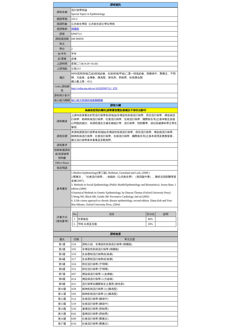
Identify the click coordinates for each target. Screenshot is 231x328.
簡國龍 (75, 28)
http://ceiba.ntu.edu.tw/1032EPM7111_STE (94, 88)
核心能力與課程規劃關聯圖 (87, 100)
